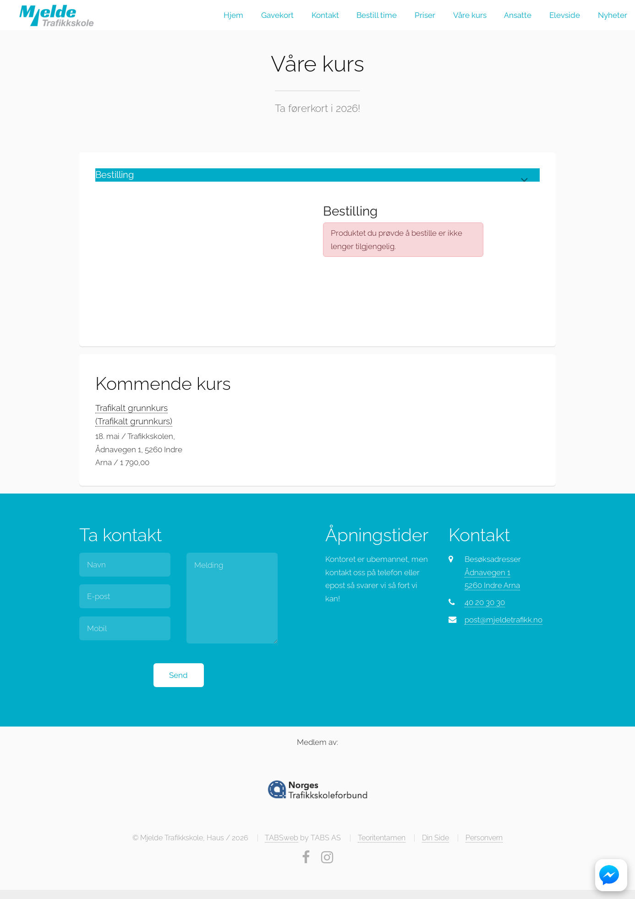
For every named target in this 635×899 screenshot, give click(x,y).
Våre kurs (470, 15)
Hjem (233, 15)
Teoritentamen (381, 837)
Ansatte (517, 15)
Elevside (564, 15)
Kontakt (325, 15)
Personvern (484, 837)
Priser (425, 15)
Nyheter (612, 15)
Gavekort (277, 15)
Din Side (435, 837)
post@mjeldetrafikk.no (503, 619)
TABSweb (281, 837)
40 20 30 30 (485, 602)
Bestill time (376, 15)
